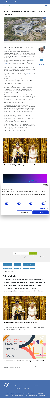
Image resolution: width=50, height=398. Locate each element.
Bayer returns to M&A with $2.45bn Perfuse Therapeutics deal (25, 282)
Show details (43, 208)
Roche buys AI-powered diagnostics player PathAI (22, 288)
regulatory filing (29, 73)
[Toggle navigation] (46, 5)
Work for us (37, 385)
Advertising (17, 385)
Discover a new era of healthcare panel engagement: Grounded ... (24, 361)
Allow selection (24, 212)
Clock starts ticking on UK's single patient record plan (21, 165)
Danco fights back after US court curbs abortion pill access (24, 291)
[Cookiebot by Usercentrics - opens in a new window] (43, 185)
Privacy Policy (26, 388)
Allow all (41, 212)
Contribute (26, 383)
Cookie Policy (26, 385)
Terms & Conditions (39, 383)
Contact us (17, 388)
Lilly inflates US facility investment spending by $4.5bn (23, 285)
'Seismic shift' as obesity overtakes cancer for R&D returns (24, 279)
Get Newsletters (10, 1)
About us (17, 383)
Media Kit (17, 1)
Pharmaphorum (6, 385)
